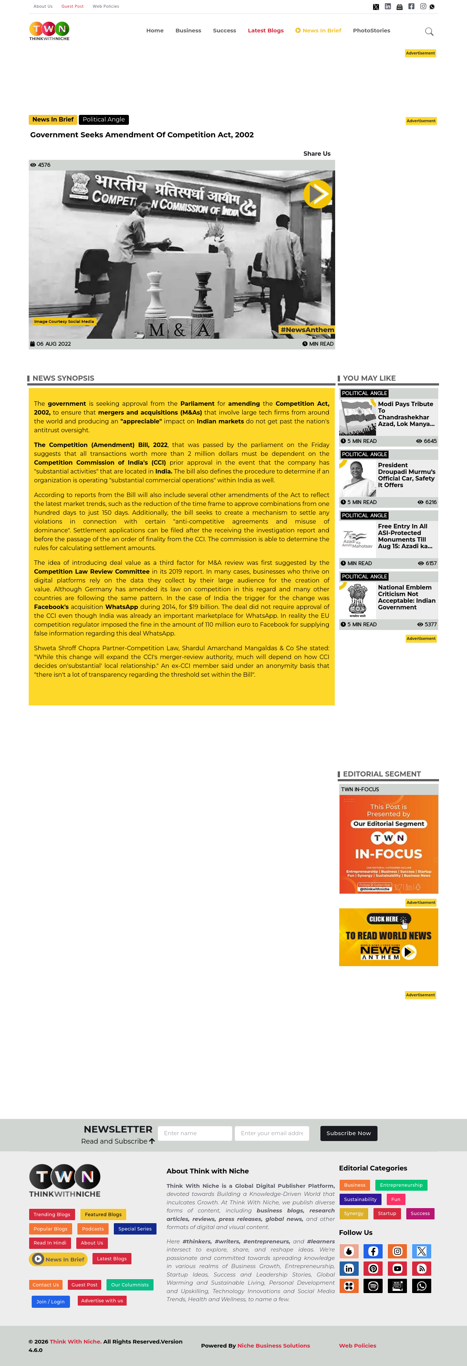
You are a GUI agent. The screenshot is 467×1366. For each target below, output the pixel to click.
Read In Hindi (50, 1243)
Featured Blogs (103, 1214)
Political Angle (103, 119)
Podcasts (93, 1229)
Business (188, 30)
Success (224, 30)
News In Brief (318, 30)
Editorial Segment (382, 774)
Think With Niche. (76, 1341)
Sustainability (360, 1199)
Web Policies (106, 6)
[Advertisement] (244, 81)
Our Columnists (130, 1285)
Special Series (135, 1229)
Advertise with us (102, 1300)
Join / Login (50, 1302)
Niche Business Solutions (274, 1345)
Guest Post (73, 6)
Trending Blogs (52, 1214)
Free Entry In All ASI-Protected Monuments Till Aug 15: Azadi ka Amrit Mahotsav (403, 536)
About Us (43, 6)
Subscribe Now (349, 1133)
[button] (429, 32)
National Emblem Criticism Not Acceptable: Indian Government (407, 597)
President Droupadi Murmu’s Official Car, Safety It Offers (407, 475)
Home (155, 30)
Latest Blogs (266, 30)
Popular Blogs (50, 1229)
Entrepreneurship (401, 1185)
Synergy (354, 1213)
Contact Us (46, 1285)
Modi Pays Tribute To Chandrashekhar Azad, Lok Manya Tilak (405, 414)
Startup (387, 1213)
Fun (396, 1199)
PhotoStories (371, 30)
